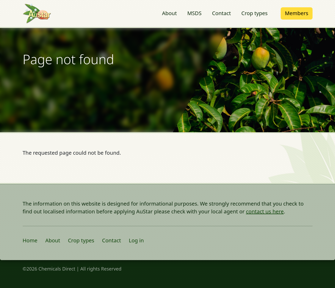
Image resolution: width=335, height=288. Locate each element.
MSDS (194, 13)
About (169, 13)
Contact (221, 13)
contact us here (265, 211)
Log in (136, 240)
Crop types (254, 13)
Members (296, 13)
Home (30, 240)
